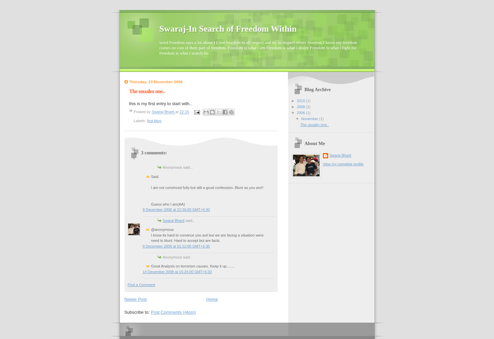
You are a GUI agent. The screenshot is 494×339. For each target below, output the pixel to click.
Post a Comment (141, 285)
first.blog (154, 121)
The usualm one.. (314, 125)
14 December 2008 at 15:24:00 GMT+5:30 (177, 272)
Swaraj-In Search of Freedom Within (228, 29)
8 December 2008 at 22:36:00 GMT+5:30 (176, 210)
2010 (301, 101)
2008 (301, 107)
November (310, 119)
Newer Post (135, 299)
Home (212, 299)
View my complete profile (343, 164)
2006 (301, 113)
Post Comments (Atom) (173, 312)
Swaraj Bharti (174, 221)
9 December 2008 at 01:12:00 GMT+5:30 (176, 246)
